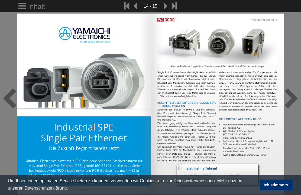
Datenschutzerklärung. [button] (46, 188)
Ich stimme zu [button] (277, 185)
